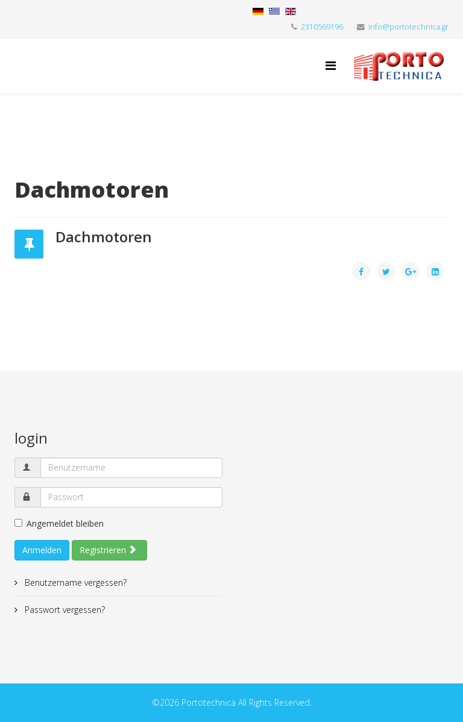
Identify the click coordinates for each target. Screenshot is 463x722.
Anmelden (41, 550)
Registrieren (108, 550)
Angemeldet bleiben (59, 523)
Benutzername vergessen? (74, 582)
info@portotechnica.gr (408, 27)
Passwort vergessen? (63, 609)
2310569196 (322, 27)
